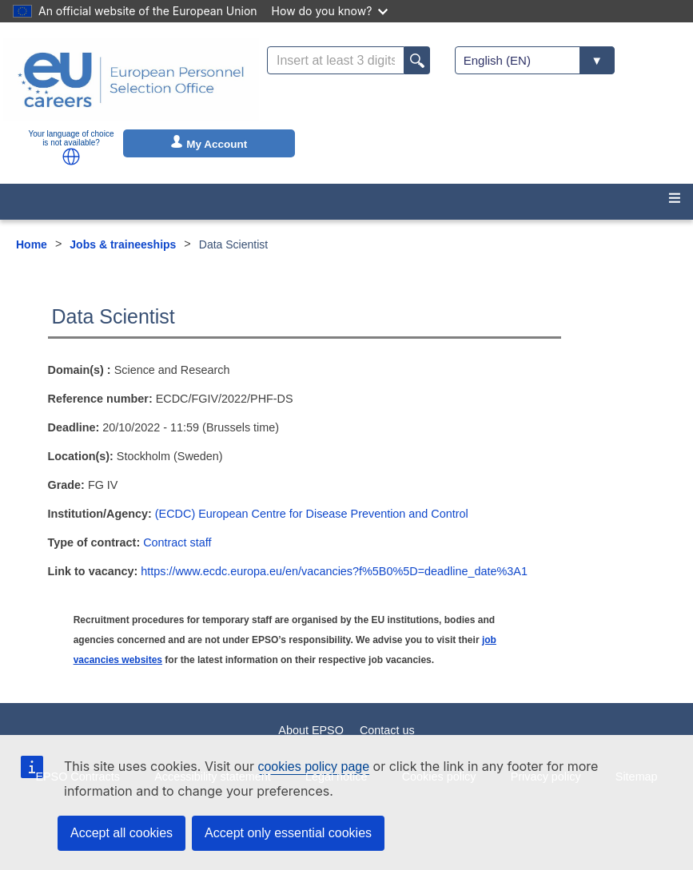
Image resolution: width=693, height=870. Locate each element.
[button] (71, 156)
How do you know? (330, 11)
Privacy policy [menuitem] (546, 776)
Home (31, 244)
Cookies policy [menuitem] (439, 776)
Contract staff (177, 542)
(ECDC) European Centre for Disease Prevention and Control (311, 513)
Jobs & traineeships (123, 244)
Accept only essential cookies (288, 833)
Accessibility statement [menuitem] (212, 776)
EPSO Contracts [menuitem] (77, 776)
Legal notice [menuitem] (336, 776)
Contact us (387, 730)
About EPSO (311, 730)
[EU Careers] (131, 79)
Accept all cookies (121, 833)
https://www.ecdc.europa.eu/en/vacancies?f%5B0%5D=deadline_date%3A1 (334, 571)
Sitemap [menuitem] (636, 776)
